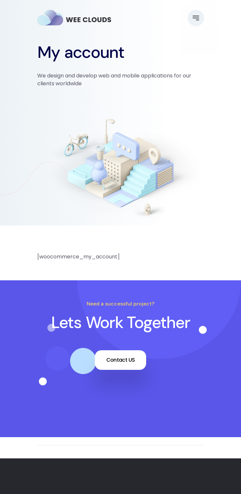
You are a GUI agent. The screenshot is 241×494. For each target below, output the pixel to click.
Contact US (120, 360)
